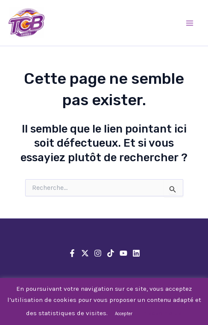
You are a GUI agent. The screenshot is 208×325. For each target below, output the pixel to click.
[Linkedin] (136, 253)
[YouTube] (123, 253)
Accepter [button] (123, 313)
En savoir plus (160, 313)
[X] (85, 253)
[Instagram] (98, 253)
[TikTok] (110, 253)
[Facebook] (72, 253)
